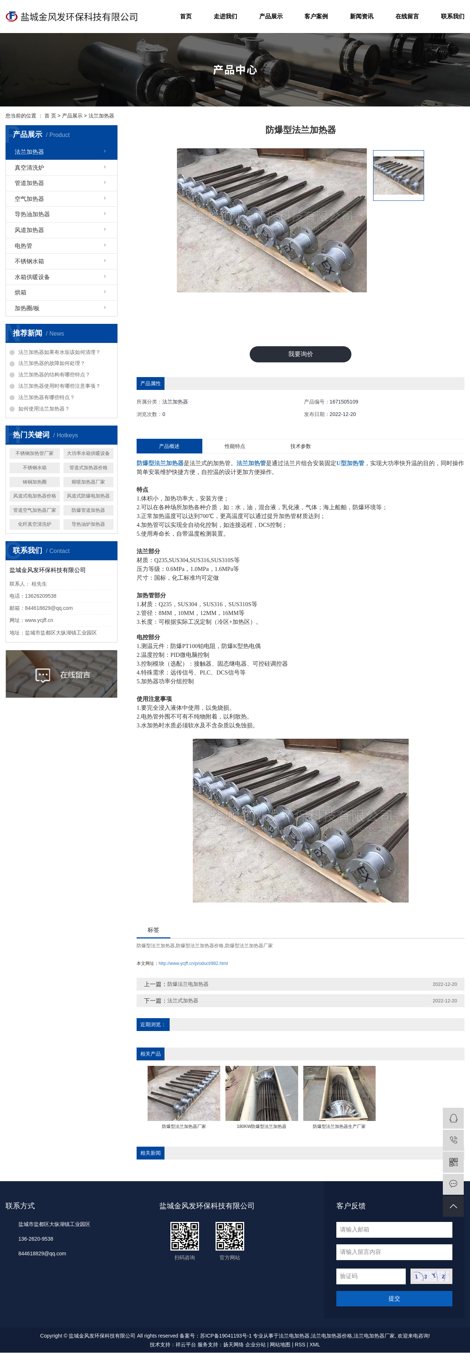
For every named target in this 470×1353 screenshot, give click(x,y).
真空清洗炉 (29, 167)
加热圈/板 (27, 308)
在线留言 (407, 16)
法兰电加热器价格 (331, 1336)
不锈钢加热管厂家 (34, 453)
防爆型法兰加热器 (156, 946)
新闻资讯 (361, 16)
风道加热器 (29, 230)
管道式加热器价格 (88, 467)
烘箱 (20, 292)
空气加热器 (29, 199)
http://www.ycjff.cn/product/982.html (193, 964)
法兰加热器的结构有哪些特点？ (54, 374)
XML (315, 1345)
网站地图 (280, 1345)
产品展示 (271, 16)
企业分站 (255, 1345)
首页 (186, 16)
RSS (300, 1345)
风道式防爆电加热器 (88, 496)
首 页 (50, 116)
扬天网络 (233, 1345)
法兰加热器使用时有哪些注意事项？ (59, 386)
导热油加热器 (32, 214)
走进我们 (225, 16)
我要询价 (301, 354)
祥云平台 (186, 1345)
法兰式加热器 (182, 1001)
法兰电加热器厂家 (374, 1336)
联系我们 (452, 16)
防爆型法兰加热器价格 (200, 946)
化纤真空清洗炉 (34, 524)
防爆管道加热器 (88, 510)
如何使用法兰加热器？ (44, 409)
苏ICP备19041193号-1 (226, 1336)
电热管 (23, 246)
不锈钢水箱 (29, 261)
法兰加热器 (101, 116)
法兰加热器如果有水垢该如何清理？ (59, 352)
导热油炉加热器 (88, 524)
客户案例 (316, 16)
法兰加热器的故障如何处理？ (51, 363)
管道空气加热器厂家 (34, 510)
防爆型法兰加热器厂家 (249, 946)
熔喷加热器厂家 (88, 482)
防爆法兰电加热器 (188, 985)
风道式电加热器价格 (34, 496)
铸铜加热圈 (35, 482)
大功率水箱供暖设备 (88, 453)
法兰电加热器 (294, 1336)
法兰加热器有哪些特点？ (46, 397)
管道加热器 (29, 183)
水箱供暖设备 (32, 277)
